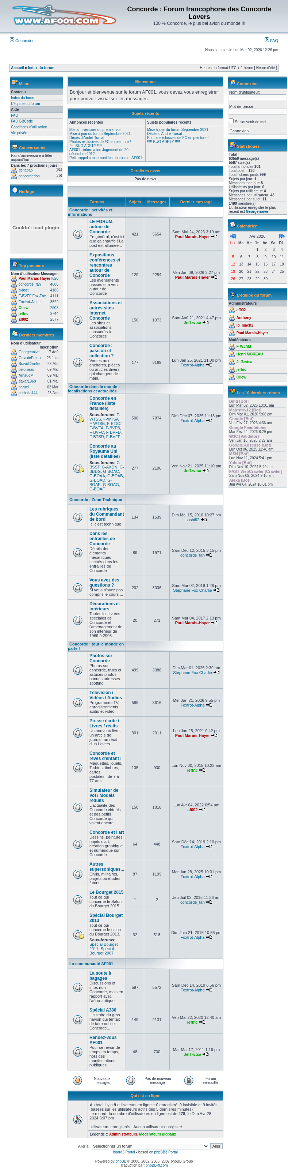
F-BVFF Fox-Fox (32, 296)
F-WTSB (97, 423)
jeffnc (23, 314)
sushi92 (192, 519)
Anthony (244, 318)
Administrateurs (123, 1134)
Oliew (23, 308)
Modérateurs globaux (157, 1134)
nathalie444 (28, 393)
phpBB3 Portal (166, 1152)
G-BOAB (115, 476)
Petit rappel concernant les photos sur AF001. (106, 158)
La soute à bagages (100, 976)
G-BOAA (97, 476)
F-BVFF (113, 436)
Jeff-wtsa (192, 322)
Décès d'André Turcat (86, 138)
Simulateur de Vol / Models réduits (103, 795)
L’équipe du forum (25, 104)
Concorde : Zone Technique (95, 499)
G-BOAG (111, 484)
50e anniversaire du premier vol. (95, 130)
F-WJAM (244, 346)
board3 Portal (124, 1152)
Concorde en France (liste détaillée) (102, 403)
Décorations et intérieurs (104, 606)
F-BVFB (113, 428)
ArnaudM (26, 375)
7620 (54, 278)
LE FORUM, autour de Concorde (101, 226)
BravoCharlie (29, 364)
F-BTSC (114, 423)
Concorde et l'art (106, 832)
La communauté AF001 (91, 963)
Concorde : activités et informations (90, 212)
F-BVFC (96, 432)
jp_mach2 (245, 325)
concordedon (29, 176)
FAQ (271, 40)
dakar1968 (27, 381)
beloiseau (26, 370)
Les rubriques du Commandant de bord (106, 514)
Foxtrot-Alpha (30, 302)
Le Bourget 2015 (106, 892)
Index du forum (41, 68)
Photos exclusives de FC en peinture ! (100, 142)
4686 (54, 284)
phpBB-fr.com (157, 1165)
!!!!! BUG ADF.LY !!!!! (85, 146)
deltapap (25, 170)
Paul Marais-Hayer (34, 278)
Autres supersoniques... (106, 867)
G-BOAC (111, 471)
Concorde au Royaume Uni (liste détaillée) (104, 451)
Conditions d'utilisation (29, 127)
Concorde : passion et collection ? (101, 350)
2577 (54, 319)
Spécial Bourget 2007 (101, 950)
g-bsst (23, 290)
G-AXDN (110, 467)
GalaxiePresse (30, 358)
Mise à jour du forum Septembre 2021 (100, 134)
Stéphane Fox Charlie (192, 590)
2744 (54, 314)
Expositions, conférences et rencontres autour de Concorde (104, 265)
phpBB (120, 1161)
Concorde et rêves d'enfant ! (105, 756)
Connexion (22, 40)
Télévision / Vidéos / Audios (105, 695)
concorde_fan (30, 284)
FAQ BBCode (22, 121)
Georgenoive (29, 352)
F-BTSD (96, 436)
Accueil (17, 68)
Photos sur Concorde (100, 658)
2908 (54, 308)
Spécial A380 (102, 1010)
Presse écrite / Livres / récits (104, 723)
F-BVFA (96, 428)
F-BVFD (113, 432)
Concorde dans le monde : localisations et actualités (94, 388)
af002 (23, 319)
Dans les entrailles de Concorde (102, 538)
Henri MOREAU (250, 354)
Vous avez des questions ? (104, 582)
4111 (54, 296)
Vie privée (19, 133)
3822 (54, 302)
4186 (54, 290)
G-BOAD (97, 480)
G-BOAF (97, 489)
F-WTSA (111, 419)
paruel (24, 387)
